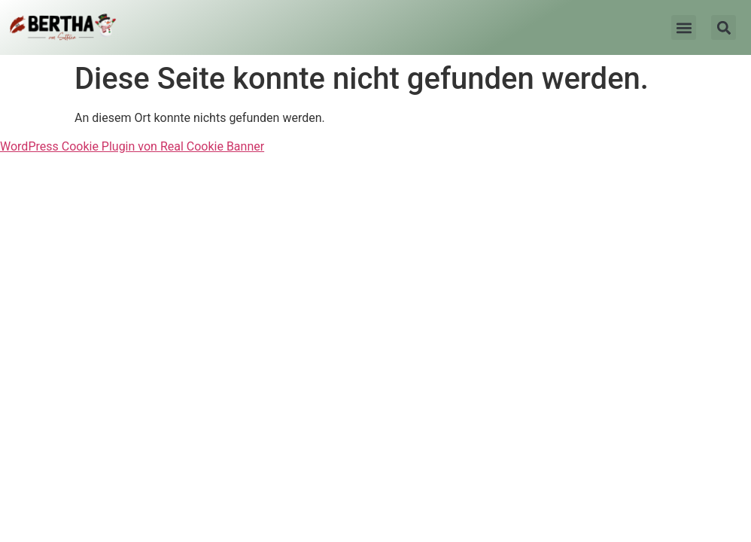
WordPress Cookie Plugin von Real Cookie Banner (132, 146)
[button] (683, 27)
